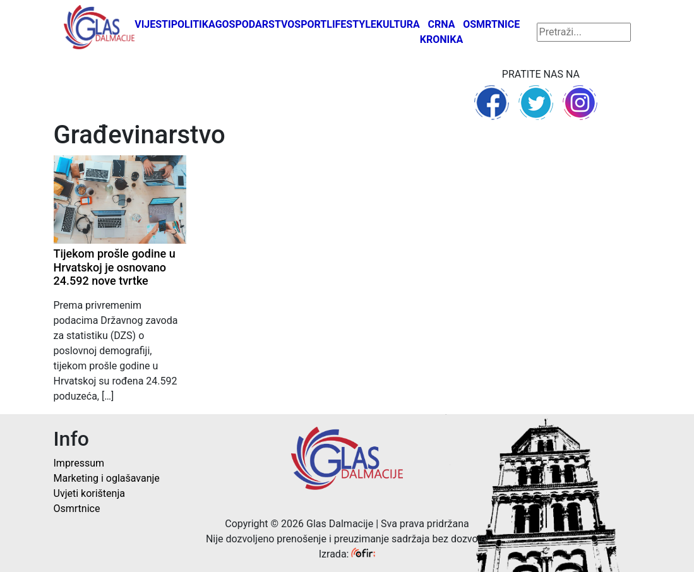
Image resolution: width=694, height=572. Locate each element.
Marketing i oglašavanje (107, 478)
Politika (193, 24)
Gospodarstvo (255, 24)
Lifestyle (351, 24)
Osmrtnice (491, 24)
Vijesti (153, 24)
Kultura (398, 24)
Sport (310, 24)
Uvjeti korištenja (89, 493)
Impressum (79, 463)
